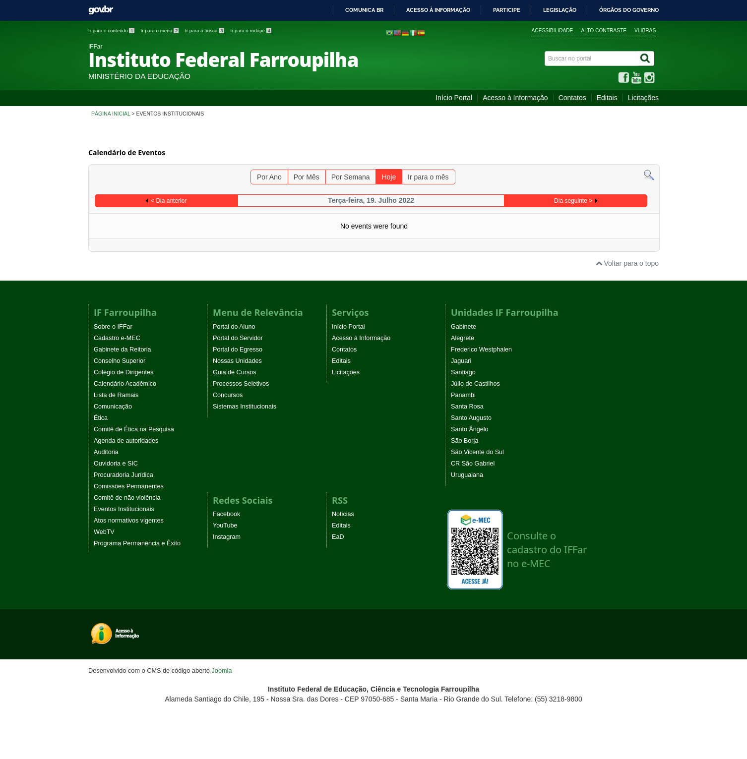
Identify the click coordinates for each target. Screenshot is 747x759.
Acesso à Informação (515, 98)
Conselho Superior (119, 360)
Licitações (643, 98)
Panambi (463, 395)
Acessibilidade (552, 30)
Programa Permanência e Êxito (137, 543)
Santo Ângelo (470, 429)
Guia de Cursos (234, 372)
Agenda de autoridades (126, 440)
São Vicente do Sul (477, 452)
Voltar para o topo (627, 263)
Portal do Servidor (238, 338)
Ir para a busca (205, 30)
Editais (607, 98)
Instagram (227, 536)
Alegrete (462, 338)
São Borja (464, 440)
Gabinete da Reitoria (122, 349)
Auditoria (106, 452)
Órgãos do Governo (629, 10)
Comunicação (113, 406)
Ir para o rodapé (250, 30)
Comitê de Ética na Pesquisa (134, 429)
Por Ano (269, 177)
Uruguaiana (467, 474)
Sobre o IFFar (113, 326)
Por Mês (306, 177)
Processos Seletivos (241, 383)
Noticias (343, 514)
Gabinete (463, 326)
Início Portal (454, 98)
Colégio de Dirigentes (123, 372)
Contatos (572, 98)
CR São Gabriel (473, 463)
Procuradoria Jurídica (123, 474)
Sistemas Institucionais (244, 406)
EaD (338, 536)
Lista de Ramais (116, 395)
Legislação (559, 10)
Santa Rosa (467, 406)
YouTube (225, 525)
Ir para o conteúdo (111, 30)
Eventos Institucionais (124, 509)
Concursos (228, 395)
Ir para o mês (428, 177)
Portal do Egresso (237, 349)
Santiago (463, 372)
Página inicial (110, 114)
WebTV (104, 531)
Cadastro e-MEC (117, 338)
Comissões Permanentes (129, 486)
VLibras (645, 30)
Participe (506, 10)
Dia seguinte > (573, 200)
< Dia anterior (169, 200)
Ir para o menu (160, 30)
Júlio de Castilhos (475, 383)
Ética (101, 417)
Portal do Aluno (234, 326)
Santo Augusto (471, 417)
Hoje (388, 177)
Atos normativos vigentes (129, 520)
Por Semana (350, 177)
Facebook (226, 514)
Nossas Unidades (237, 360)
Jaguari (461, 360)
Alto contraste (603, 30)
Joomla (221, 670)
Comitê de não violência (127, 497)
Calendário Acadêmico (125, 383)
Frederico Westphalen (481, 349)
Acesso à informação (438, 10)
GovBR (100, 10)
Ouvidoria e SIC (116, 463)
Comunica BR (364, 10)
